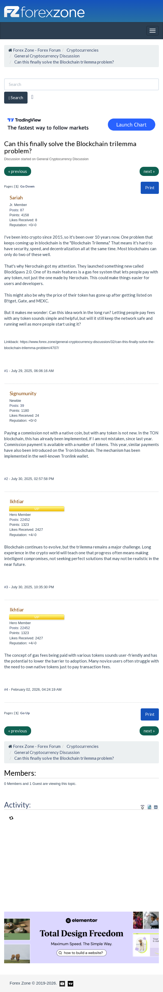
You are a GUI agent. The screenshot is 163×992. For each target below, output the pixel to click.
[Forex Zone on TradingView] (69, 982)
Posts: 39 (16, 405)
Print (149, 187)
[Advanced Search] (32, 96)
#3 (6, 587)
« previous (17, 171)
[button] (150, 188)
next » (149, 171)
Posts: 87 (16, 210)
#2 (6, 479)
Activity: (17, 804)
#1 (6, 371)
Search (16, 97)
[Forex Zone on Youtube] (61, 982)
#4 (6, 689)
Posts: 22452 (19, 520)
